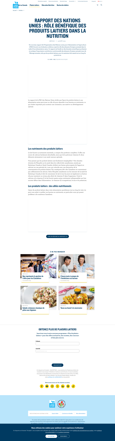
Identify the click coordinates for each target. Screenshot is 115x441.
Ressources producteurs (53, 1)
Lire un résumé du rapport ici (57, 236)
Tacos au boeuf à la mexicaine (71, 308)
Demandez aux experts (42, 1)
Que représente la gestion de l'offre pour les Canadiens (33, 277)
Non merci (63, 436)
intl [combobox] (100, 1)
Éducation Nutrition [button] (57, 5)
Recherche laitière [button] (73, 5)
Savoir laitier (55, 413)
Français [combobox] (93, 1)
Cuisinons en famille (67, 413)
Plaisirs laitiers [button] (42, 5)
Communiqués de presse (83, 1)
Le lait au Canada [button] (28, 5)
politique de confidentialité (55, 377)
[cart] (97, 5)
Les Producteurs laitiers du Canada (15, 5)
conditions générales (63, 432)
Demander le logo (63, 1)
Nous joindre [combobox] (71, 1)
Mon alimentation (80, 413)
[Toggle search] (101, 5)
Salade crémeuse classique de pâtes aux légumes (33, 309)
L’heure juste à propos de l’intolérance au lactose (70, 277)
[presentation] (57, 358)
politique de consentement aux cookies (83, 430)
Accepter (51, 436)
